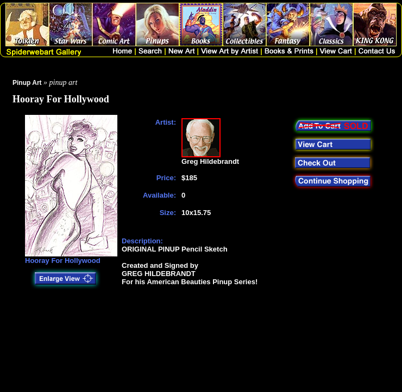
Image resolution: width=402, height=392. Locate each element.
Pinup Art (27, 83)
